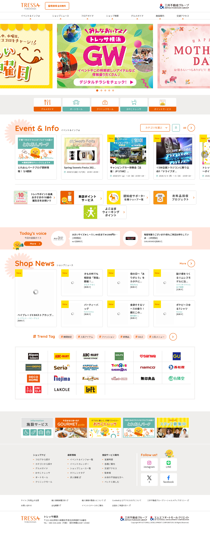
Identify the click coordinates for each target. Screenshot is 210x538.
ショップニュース (60, 15)
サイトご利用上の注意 (30, 500)
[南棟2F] (89, 312)
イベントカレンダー (79, 463)
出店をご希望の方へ (121, 505)
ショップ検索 (112, 15)
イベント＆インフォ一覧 (81, 459)
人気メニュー (158, 336)
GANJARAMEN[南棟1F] (153, 241)
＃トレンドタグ (77, 472)
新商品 (126, 336)
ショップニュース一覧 (80, 468)
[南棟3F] (179, 312)
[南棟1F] (28, 319)
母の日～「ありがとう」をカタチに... (137, 277)
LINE (168, 465)
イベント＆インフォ (30, 15)
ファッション (108, 336)
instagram (149, 465)
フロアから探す (42, 459)
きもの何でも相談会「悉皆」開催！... (92, 277)
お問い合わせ (26, 505)
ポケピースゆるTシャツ (183, 306)
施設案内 (160, 15)
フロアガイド (87, 15)
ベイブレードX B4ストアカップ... (36, 315)
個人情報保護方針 (59, 500)
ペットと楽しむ (112, 481)
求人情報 (75, 477)
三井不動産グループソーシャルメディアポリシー (168, 500)
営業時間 (109, 459)
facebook (168, 480)
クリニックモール (43, 481)
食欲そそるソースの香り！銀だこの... (137, 308)
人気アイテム (87, 336)
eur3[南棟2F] (77, 241)
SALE (140, 336)
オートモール (41, 477)
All (184, 127)
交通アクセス (183, 15)
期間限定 (67, 336)
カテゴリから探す (43, 463)
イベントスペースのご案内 (92, 505)
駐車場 (108, 472)
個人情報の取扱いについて (94, 500)
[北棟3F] (184, 288)
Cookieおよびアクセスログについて (126, 500)
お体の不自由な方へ (114, 477)
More (33, 243)
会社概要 (56, 505)
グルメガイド (137, 15)
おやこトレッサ (42, 472)
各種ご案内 (110, 463)
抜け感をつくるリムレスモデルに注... (183, 277)
